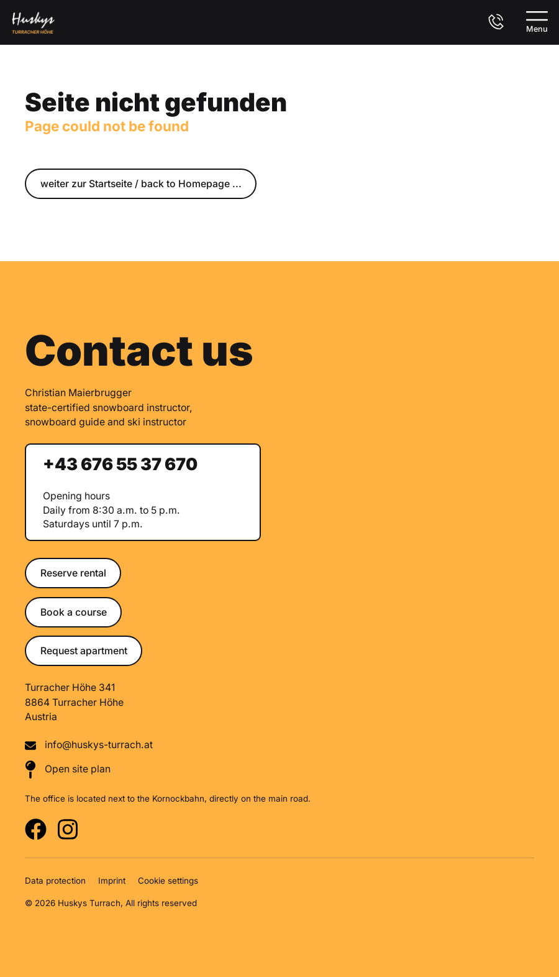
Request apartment (83, 651)
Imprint (111, 881)
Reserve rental (73, 573)
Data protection (55, 881)
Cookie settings (168, 881)
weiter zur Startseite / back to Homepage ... (141, 184)
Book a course (73, 612)
